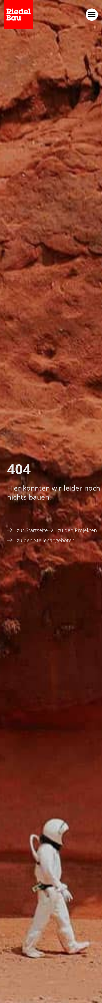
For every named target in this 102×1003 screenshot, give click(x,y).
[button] (92, 14)
